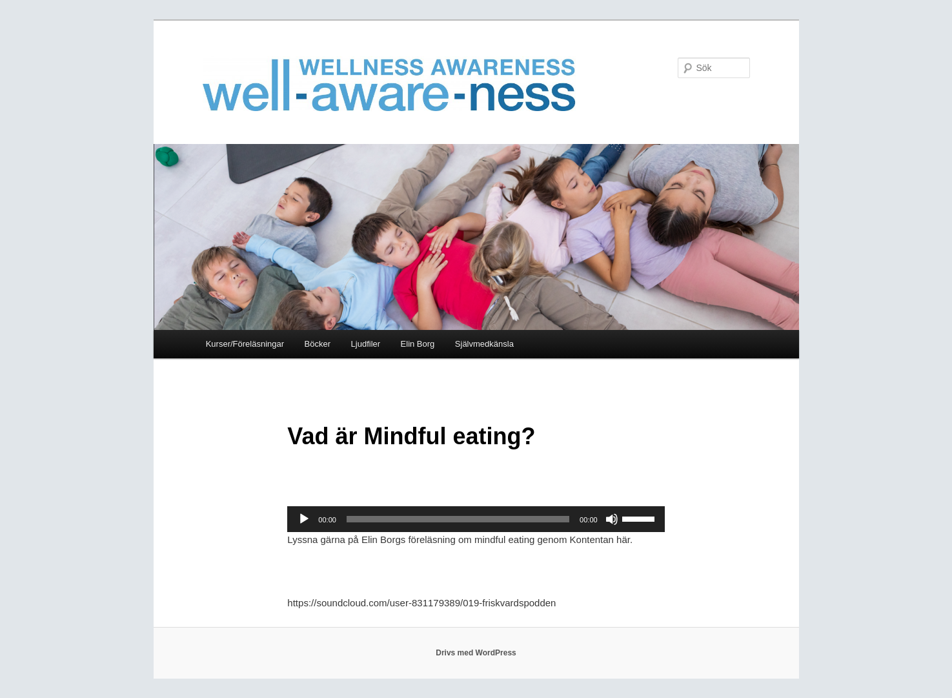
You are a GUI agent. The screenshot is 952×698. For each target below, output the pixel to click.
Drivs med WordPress (476, 652)
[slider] (458, 519)
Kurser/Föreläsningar (245, 344)
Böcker (317, 344)
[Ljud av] (611, 519)
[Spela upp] (304, 519)
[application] (475, 519)
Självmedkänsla (484, 344)
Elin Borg (418, 344)
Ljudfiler (366, 344)
